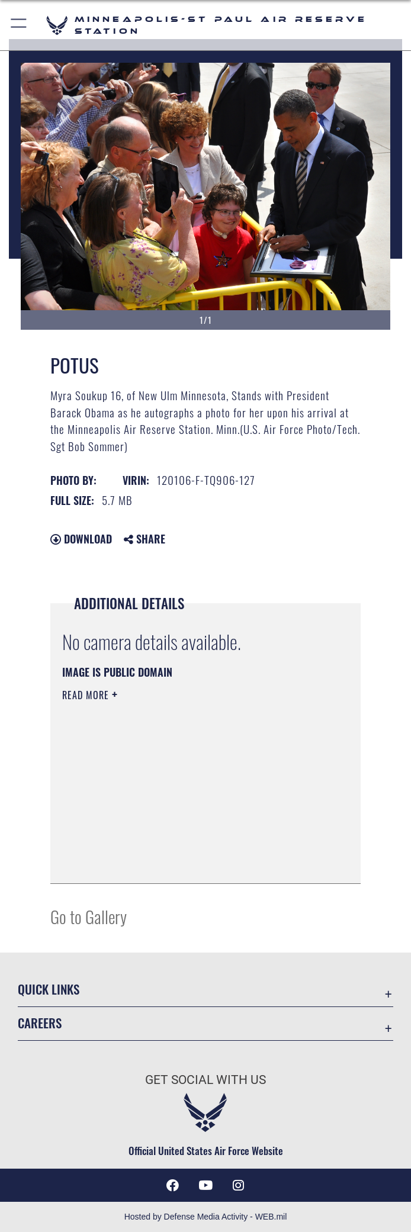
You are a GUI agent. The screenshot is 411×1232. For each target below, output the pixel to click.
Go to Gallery (88, 916)
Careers (40, 1023)
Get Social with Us (205, 1080)
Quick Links (48, 989)
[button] (19, 25)
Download (81, 538)
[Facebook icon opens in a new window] (172, 1185)
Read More (87, 695)
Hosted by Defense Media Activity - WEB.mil (205, 1216)
